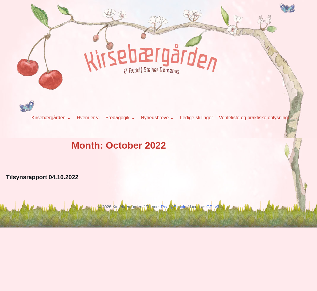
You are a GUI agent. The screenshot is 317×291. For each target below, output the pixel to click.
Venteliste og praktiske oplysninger (255, 117)
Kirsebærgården (48, 117)
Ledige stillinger (196, 117)
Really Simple (173, 206)
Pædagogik (117, 117)
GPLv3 (212, 206)
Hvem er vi (88, 117)
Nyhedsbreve (155, 117)
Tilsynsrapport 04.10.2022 (42, 177)
